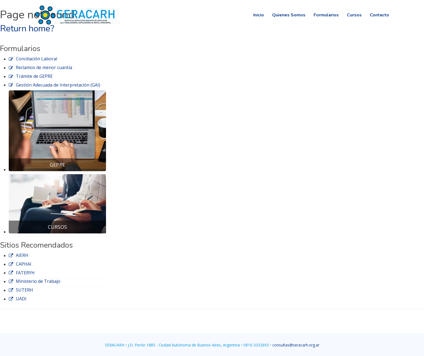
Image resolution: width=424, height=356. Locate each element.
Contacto (379, 15)
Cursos (354, 15)
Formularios (326, 15)
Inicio (258, 15)
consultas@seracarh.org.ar (295, 345)
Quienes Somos (288, 15)
